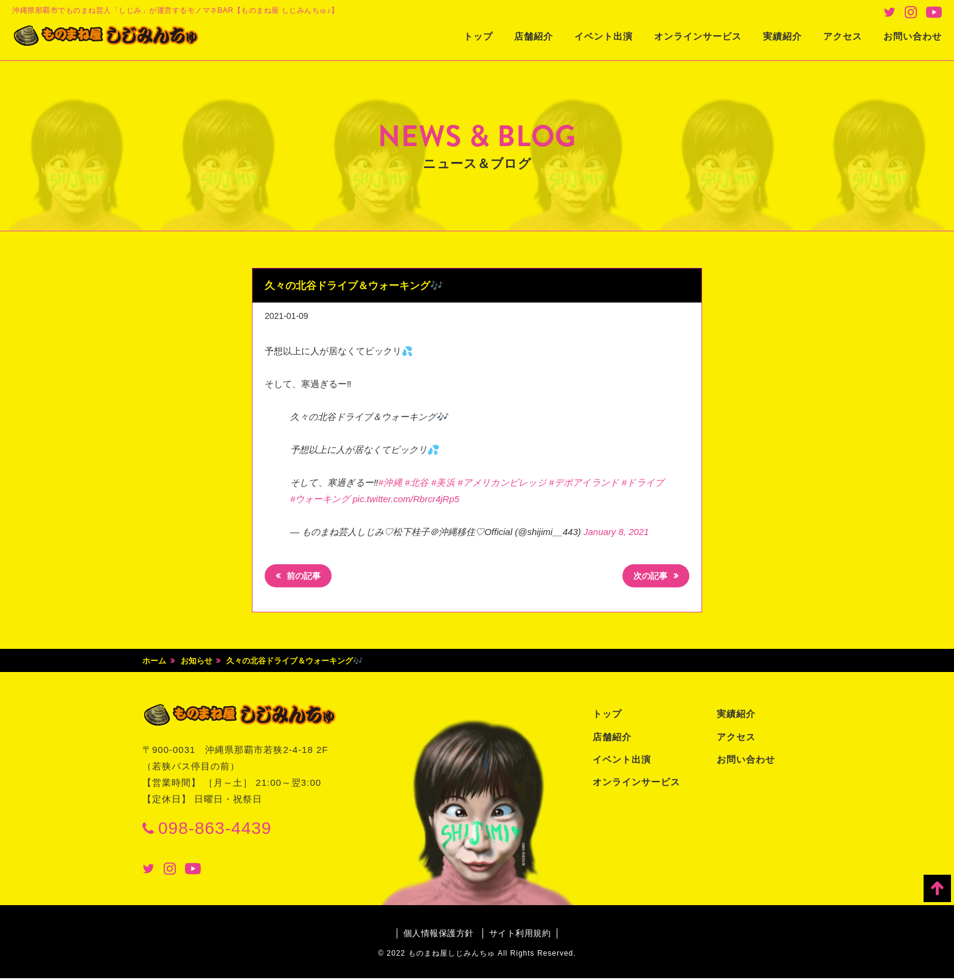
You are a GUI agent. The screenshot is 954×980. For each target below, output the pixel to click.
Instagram (911, 12)
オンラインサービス (698, 36)
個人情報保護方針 (437, 935)
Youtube (934, 12)
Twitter (889, 12)
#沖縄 (390, 482)
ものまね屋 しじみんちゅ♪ (118, 37)
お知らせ (196, 662)
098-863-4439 (214, 830)
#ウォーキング (320, 499)
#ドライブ (643, 482)
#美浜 (443, 482)
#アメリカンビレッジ (502, 482)
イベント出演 (603, 36)
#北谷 (416, 482)
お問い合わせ (912, 36)
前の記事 (306, 577)
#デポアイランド (584, 482)
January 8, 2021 (616, 532)
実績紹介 (782, 36)
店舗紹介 (533, 36)
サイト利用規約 (521, 935)
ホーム (154, 662)
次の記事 (647, 577)
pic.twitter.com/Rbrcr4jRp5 (406, 499)
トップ (478, 36)
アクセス (842, 36)
